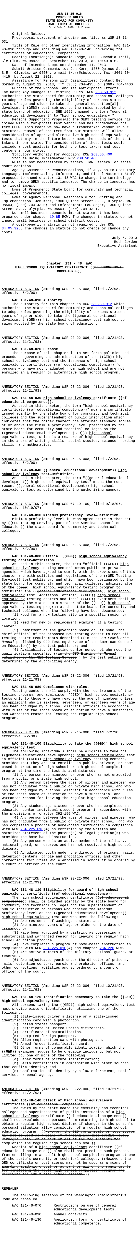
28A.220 (106, 948)
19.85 (55, 217)
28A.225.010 (31, 829)
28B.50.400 (101, 155)
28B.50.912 (105, 92)
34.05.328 (11, 229)
